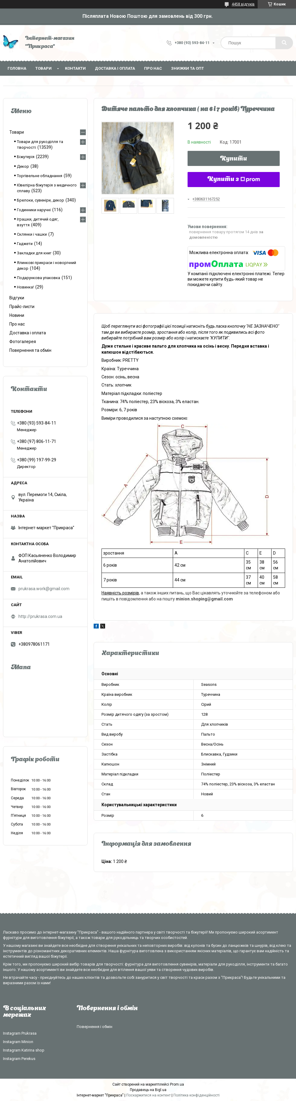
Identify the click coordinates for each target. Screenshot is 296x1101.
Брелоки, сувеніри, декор (40, 200)
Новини (16, 315)
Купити (233, 159)
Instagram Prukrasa (20, 1033)
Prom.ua (177, 1084)
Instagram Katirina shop (23, 1050)
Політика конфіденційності (196, 1095)
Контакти (75, 68)
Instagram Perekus (19, 1058)
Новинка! (25, 287)
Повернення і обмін (94, 1026)
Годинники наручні (34, 210)
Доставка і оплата (115, 68)
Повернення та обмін (30, 350)
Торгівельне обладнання (39, 175)
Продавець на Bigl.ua (148, 1090)
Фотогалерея (22, 341)
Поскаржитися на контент (148, 1095)
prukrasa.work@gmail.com (43, 588)
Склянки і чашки (32, 234)
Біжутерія (25, 156)
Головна (17, 68)
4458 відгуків (243, 4)
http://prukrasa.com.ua (40, 616)
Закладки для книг (34, 253)
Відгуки (16, 297)
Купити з (234, 180)
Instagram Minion (18, 1041)
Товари (43, 68)
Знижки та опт (187, 68)
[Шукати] (284, 43)
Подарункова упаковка (38, 277)
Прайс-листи (21, 306)
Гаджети (25, 243)
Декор (23, 166)
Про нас (153, 68)
